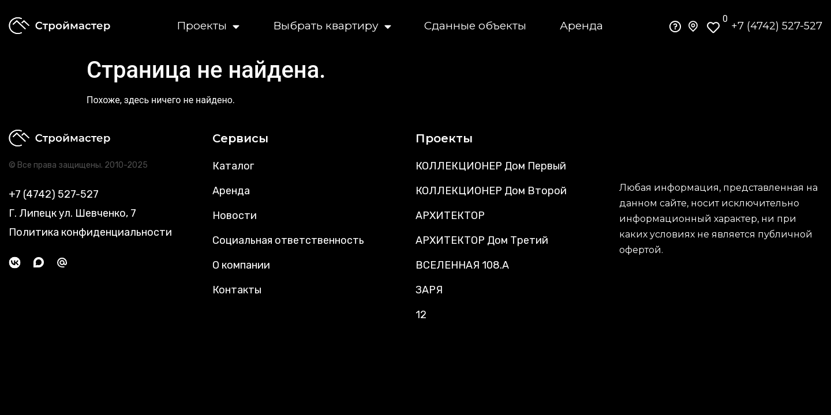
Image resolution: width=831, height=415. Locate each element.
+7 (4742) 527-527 (776, 26)
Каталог (233, 166)
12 (420, 314)
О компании (241, 265)
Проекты (208, 26)
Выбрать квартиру (332, 26)
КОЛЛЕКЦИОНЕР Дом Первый (490, 166)
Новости (234, 215)
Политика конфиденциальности (90, 232)
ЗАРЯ (429, 290)
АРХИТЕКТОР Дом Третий (481, 240)
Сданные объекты (475, 25)
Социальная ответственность (288, 240)
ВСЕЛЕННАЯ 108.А (462, 265)
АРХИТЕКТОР (450, 215)
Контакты (236, 290)
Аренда (581, 25)
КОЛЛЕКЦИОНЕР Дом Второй (491, 190)
